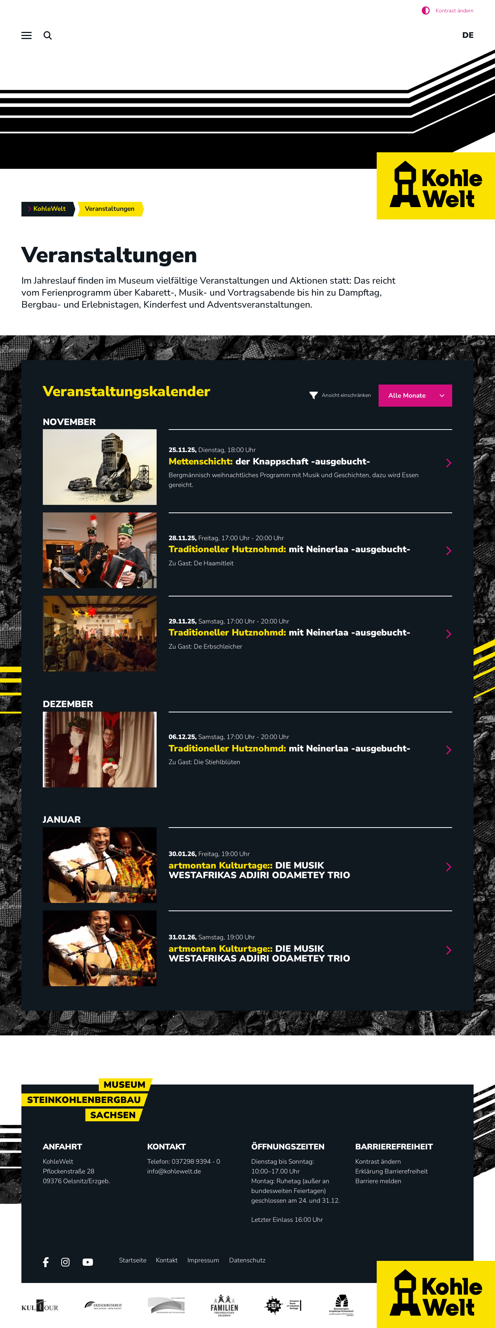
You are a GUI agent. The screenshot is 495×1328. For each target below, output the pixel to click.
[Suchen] (48, 35)
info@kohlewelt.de (174, 1171)
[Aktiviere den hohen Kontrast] (448, 10)
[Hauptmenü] (26, 35)
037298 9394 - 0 (196, 1161)
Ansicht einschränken (346, 395)
